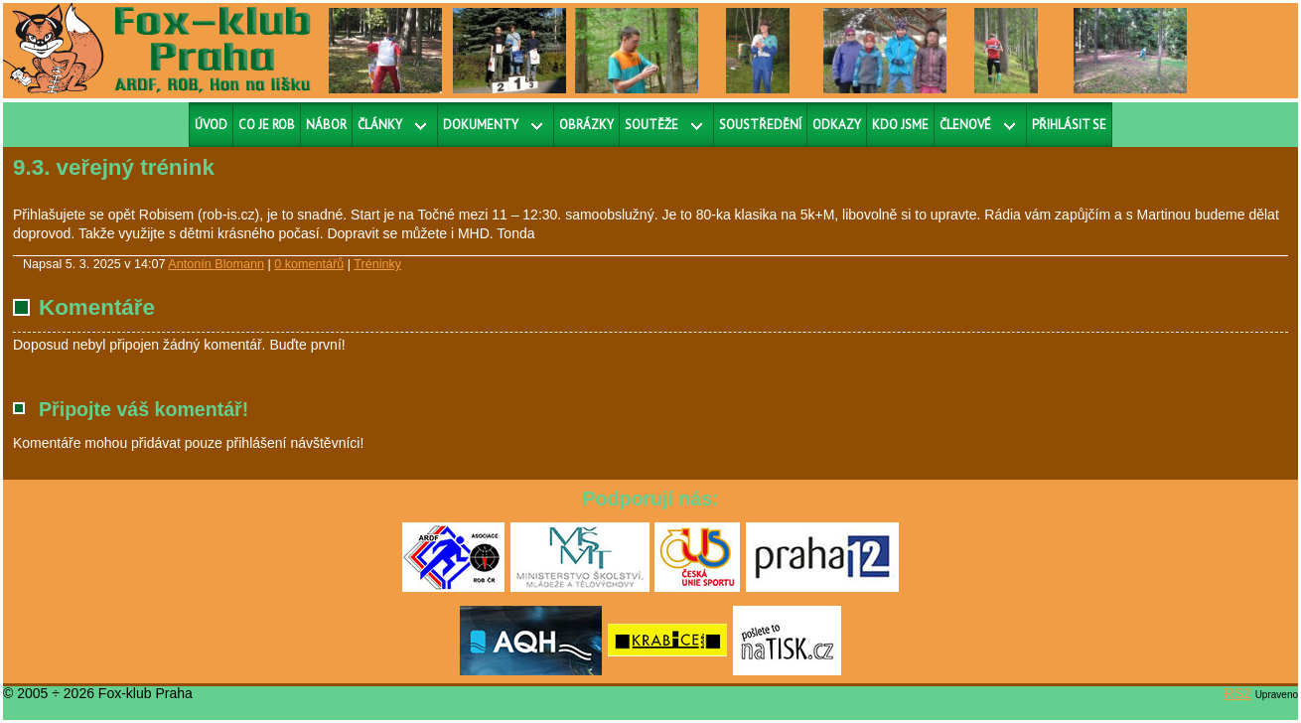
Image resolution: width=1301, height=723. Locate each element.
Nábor (326, 124)
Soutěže (651, 124)
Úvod (211, 124)
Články (380, 124)
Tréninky (377, 264)
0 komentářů (309, 264)
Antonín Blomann (216, 264)
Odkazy (836, 124)
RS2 (1238, 693)
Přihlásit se (1069, 124)
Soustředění (760, 124)
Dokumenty (480, 124)
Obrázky (586, 124)
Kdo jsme (900, 124)
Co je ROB (266, 124)
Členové (965, 124)
